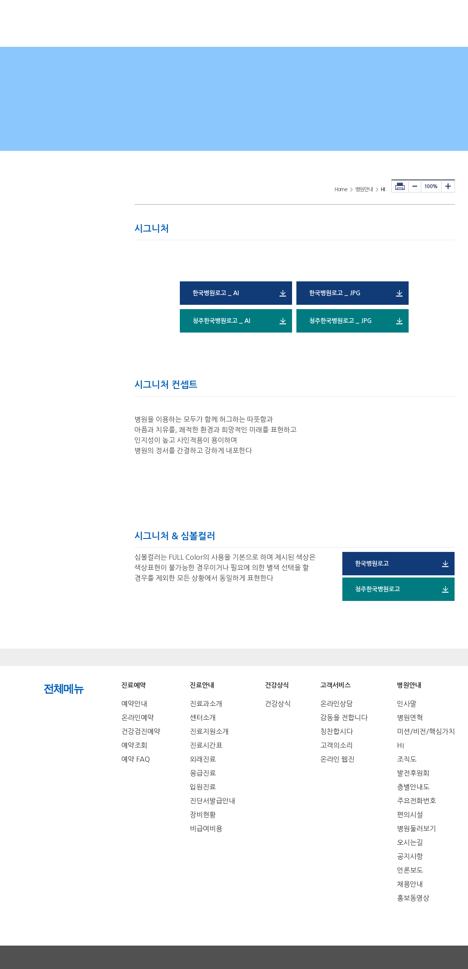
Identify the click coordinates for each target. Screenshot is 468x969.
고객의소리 (336, 745)
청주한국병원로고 (377, 589)
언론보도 (410, 870)
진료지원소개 (209, 731)
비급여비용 (206, 828)
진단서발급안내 (212, 800)
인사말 (406, 703)
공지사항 (410, 856)
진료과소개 (206, 703)
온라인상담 (336, 703)
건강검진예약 (140, 731)
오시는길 (410, 842)
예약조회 (134, 745)
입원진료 (203, 786)
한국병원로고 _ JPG (335, 293)
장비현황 (203, 814)
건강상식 (278, 703)
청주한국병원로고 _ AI (221, 321)
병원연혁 (410, 717)
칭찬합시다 (336, 731)
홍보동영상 (413, 897)
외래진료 (203, 759)
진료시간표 (206, 745)
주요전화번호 (416, 800)
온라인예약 (137, 717)
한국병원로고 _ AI (215, 293)
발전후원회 (413, 773)
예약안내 (134, 703)
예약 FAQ (135, 759)
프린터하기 (400, 185)
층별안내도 (413, 786)
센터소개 (203, 717)
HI (400, 745)
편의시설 (410, 814)
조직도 (406, 759)
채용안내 (410, 884)
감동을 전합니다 (343, 717)
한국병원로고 (372, 564)
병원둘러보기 (416, 828)
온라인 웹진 (337, 759)
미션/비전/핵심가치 (426, 731)
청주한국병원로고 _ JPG (340, 321)
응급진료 (203, 773)
